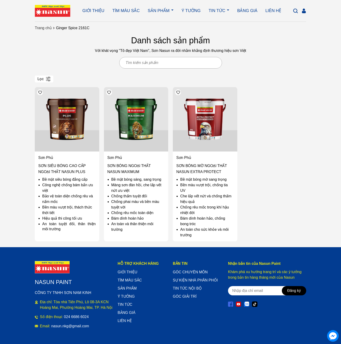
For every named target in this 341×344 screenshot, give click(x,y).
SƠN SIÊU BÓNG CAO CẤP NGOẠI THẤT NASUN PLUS (62, 169)
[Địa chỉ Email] (260, 290)
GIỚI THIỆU (93, 10)
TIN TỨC (217, 10)
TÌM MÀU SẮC (126, 10)
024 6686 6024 (76, 317)
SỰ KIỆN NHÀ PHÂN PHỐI (195, 280)
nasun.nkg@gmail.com (70, 326)
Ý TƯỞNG (191, 10)
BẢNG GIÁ (247, 10)
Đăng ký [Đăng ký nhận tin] (294, 291)
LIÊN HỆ (273, 10)
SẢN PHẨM (159, 10)
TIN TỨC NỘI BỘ (187, 288)
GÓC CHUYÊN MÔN (190, 272)
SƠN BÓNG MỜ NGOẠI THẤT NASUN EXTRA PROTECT (201, 169)
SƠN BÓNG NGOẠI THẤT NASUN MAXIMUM (129, 169)
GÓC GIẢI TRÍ (184, 296)
